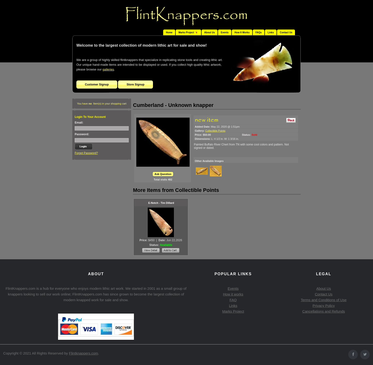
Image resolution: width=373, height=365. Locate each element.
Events (225, 32)
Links (271, 32)
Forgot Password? (86, 153)
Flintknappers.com (83, 353)
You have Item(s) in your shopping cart (102, 103)
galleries (108, 69)
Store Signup (135, 84)
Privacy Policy (324, 306)
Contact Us (286, 32)
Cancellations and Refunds (323, 311)
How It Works (242, 32)
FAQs (258, 32)
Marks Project (233, 311)
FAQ (233, 300)
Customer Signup (97, 84)
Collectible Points (215, 130)
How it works (233, 294)
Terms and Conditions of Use (324, 300)
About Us (209, 32)
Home (169, 32)
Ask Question (163, 174)
